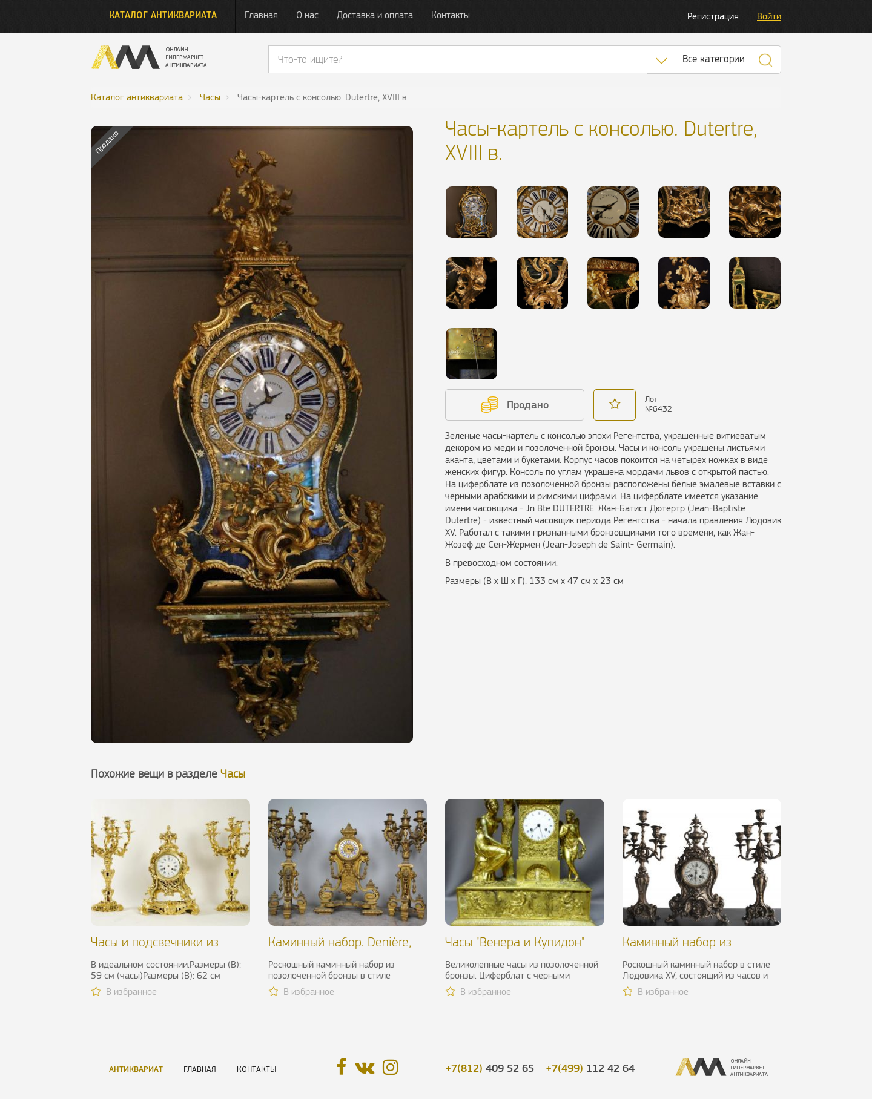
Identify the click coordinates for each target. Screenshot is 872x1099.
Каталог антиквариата (163, 15)
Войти (769, 16)
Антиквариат (136, 1069)
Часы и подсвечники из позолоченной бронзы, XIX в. (169, 949)
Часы (232, 773)
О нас (307, 15)
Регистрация (713, 16)
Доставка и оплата (375, 15)
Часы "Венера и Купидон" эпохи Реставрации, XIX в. (515, 949)
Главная (261, 15)
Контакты (450, 15)
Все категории (713, 59)
